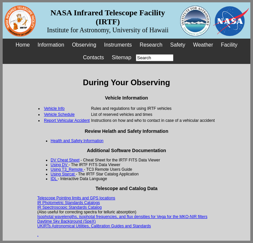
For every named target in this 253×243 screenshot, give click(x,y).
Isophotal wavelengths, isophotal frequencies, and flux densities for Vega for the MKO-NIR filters (122, 216)
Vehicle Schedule (59, 114)
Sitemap (121, 57)
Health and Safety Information (77, 140)
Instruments (118, 45)
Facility (229, 45)
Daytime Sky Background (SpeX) (66, 221)
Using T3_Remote (67, 169)
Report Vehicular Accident (67, 120)
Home (23, 45)
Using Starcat (63, 174)
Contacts (93, 57)
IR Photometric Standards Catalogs (68, 202)
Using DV (60, 164)
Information (51, 45)
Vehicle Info (54, 108)
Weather (203, 45)
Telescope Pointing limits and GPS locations (76, 198)
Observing (84, 45)
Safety (177, 45)
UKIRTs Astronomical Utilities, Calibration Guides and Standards (94, 226)
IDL (54, 178)
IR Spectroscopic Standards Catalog (69, 207)
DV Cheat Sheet (65, 160)
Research (150, 45)
